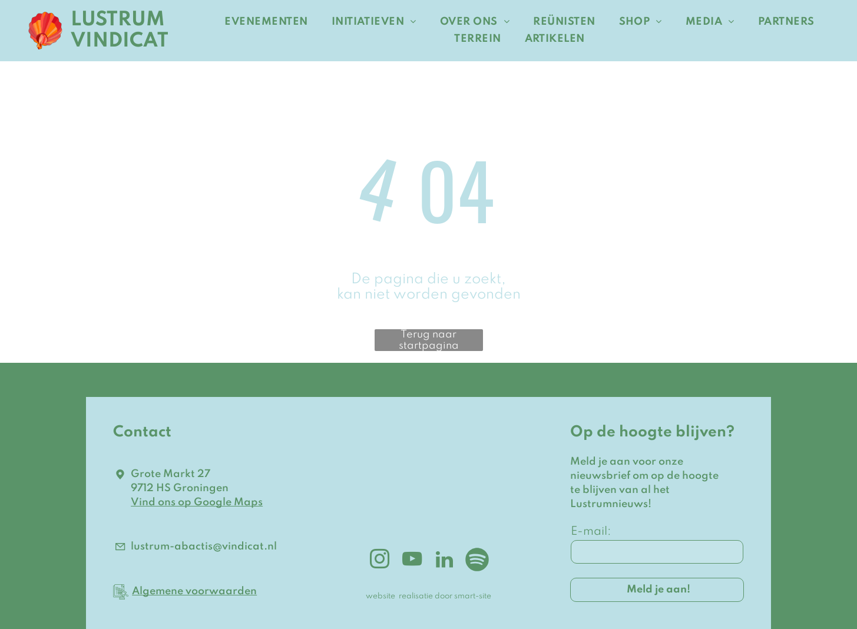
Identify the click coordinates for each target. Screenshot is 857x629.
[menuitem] (266, 22)
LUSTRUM (118, 20)
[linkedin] (444, 561)
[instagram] (380, 561)
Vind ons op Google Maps (197, 502)
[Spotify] (477, 561)
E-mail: (591, 532)
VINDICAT (119, 41)
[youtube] (412, 561)
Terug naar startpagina (429, 340)
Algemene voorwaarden (194, 591)
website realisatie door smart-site (428, 596)
